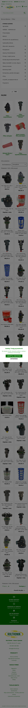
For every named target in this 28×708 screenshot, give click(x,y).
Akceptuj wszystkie (14, 356)
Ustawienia (14, 358)
